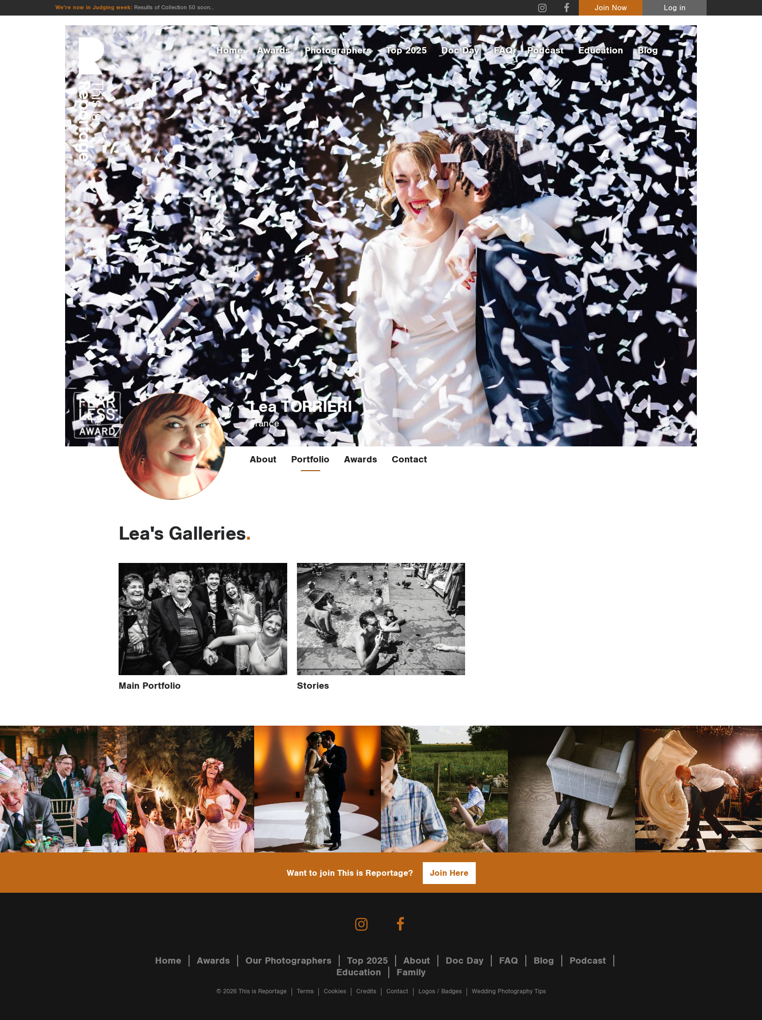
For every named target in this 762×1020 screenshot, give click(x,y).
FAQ (503, 50)
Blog (648, 50)
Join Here (449, 873)
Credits (366, 991)
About (263, 459)
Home (229, 50)
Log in (675, 8)
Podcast (545, 50)
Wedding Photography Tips (509, 991)
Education (600, 50)
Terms (305, 991)
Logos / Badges (440, 991)
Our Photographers (288, 961)
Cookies (335, 991)
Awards (273, 50)
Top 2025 (406, 50)
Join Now (611, 8)
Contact (409, 459)
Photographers (338, 50)
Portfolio (310, 459)
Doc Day (460, 50)
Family (411, 972)
